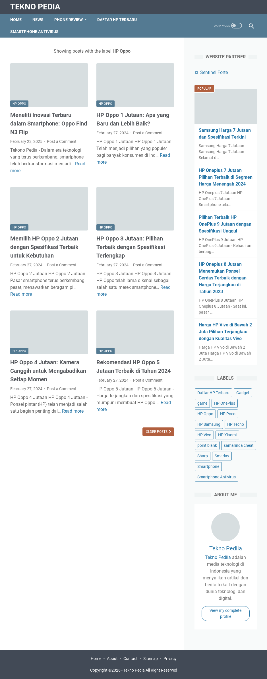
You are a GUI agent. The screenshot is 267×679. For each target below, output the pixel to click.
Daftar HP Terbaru (117, 19)
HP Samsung (208, 424)
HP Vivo (204, 435)
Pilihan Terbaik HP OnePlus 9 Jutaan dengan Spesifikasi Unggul (225, 224)
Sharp (202, 456)
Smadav (222, 456)
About (112, 658)
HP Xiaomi (227, 435)
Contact (130, 658)
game (202, 403)
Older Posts (157, 432)
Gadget (242, 392)
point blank (207, 445)
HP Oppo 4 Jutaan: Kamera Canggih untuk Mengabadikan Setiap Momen (48, 371)
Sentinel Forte (214, 72)
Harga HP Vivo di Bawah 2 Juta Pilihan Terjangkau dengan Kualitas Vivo (225, 331)
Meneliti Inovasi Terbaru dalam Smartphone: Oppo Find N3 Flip (48, 123)
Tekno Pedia (35, 6)
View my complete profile (225, 613)
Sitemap (150, 658)
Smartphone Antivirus (34, 31)
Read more (21, 294)
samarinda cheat (239, 445)
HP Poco (227, 413)
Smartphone (208, 466)
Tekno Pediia (225, 548)
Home (16, 19)
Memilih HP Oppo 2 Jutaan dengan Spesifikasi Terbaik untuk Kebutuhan (44, 247)
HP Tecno (235, 424)
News (38, 19)
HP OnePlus (224, 403)
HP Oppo (19, 104)
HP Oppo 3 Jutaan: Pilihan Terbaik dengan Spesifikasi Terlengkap (130, 247)
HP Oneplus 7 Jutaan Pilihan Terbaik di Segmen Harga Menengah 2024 (225, 177)
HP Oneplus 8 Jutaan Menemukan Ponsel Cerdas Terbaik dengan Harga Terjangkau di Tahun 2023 (223, 278)
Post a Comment (61, 141)
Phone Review (68, 19)
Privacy (170, 658)
